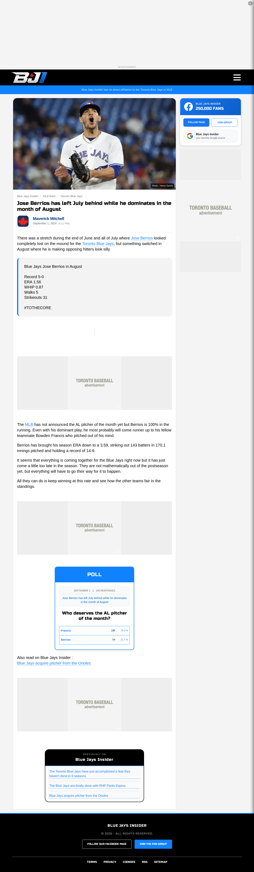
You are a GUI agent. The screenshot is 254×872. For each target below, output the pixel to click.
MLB (29, 424)
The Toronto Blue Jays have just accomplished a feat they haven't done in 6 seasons (89, 773)
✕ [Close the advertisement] (250, 3)
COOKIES (129, 862)
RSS (144, 862)
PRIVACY (110, 862)
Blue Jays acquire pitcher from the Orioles (54, 663)
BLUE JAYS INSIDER (127, 825)
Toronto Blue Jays (71, 196)
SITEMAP (160, 862)
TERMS (92, 862)
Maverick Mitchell (48, 218)
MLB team (49, 196)
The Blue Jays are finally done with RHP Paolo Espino (87, 785)
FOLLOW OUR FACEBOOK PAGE (106, 844)
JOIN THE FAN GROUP (153, 844)
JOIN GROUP (224, 122)
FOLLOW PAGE (196, 122)
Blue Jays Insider (27, 196)
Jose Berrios (142, 238)
